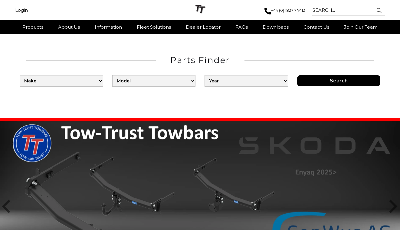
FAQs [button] (241, 27)
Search (339, 88)
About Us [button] (69, 27)
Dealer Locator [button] (203, 27)
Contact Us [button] (316, 27)
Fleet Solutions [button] (154, 27)
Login (21, 10)
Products (32, 27)
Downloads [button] (276, 27)
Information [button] (108, 27)
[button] (379, 10)
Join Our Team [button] (361, 27)
